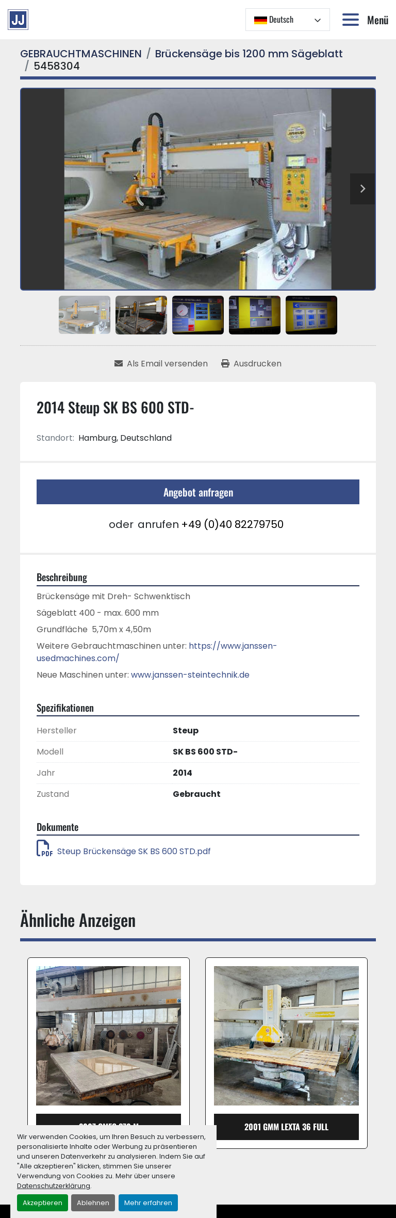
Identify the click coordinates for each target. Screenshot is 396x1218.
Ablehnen (93, 1202)
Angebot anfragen (198, 492)
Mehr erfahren (148, 1202)
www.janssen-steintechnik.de (190, 675)
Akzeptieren (42, 1202)
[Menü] (352, 19)
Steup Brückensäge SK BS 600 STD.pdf (124, 851)
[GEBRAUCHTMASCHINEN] (81, 53)
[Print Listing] (251, 364)
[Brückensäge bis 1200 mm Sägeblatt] (249, 53)
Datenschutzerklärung (53, 1185)
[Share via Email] (161, 364)
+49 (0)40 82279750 (232, 524)
